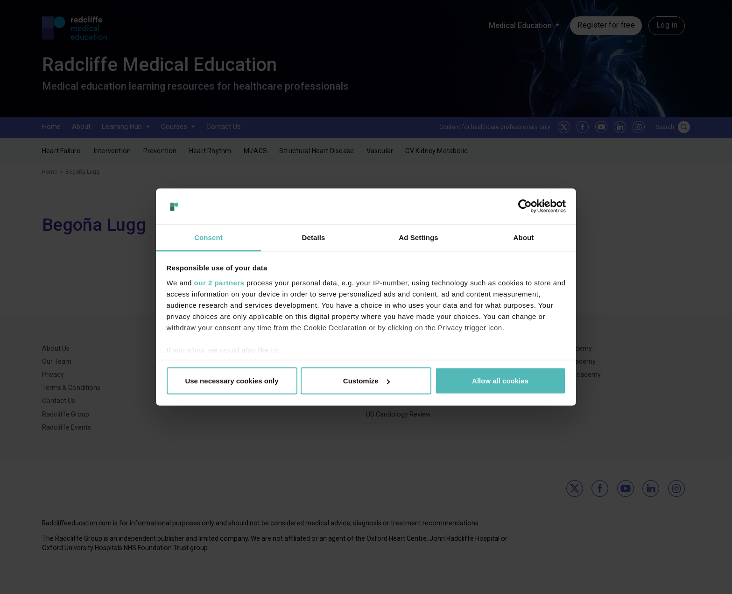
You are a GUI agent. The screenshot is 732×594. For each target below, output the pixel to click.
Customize (366, 381)
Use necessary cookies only (231, 381)
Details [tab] (313, 237)
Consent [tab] (208, 237)
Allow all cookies (500, 381)
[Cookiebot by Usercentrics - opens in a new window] (525, 206)
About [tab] (524, 237)
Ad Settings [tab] (418, 237)
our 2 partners (219, 282)
